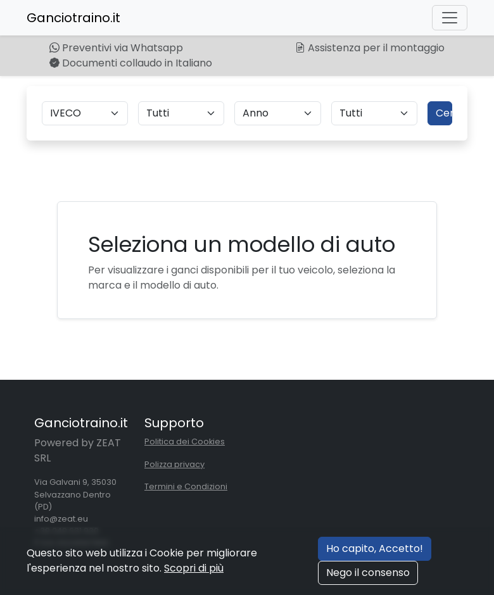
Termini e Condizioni (185, 486)
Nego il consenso (368, 572)
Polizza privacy (174, 464)
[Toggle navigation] (449, 17)
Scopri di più (194, 568)
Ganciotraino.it (73, 18)
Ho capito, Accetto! (374, 548)
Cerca (444, 113)
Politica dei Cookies (184, 441)
